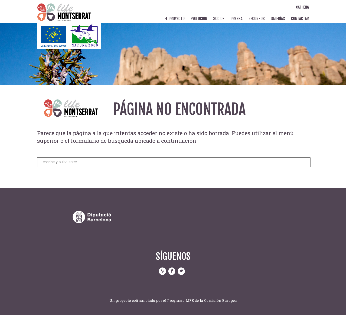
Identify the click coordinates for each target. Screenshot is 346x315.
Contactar (300, 18)
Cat (298, 7)
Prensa (236, 18)
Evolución (199, 18)
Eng (306, 7)
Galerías (278, 18)
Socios (219, 18)
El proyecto (174, 18)
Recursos (256, 18)
